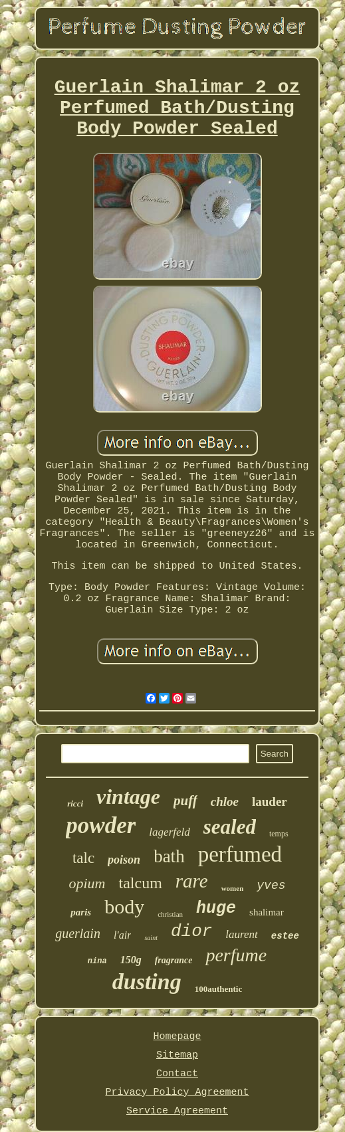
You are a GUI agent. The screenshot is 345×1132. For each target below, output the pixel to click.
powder (101, 825)
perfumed (240, 854)
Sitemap (177, 1055)
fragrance (174, 960)
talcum (140, 883)
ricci (75, 803)
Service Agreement (177, 1111)
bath (169, 856)
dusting (146, 981)
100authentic (219, 989)
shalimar (266, 912)
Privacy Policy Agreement (177, 1092)
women (232, 888)
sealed (229, 826)
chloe (225, 801)
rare (191, 881)
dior (191, 931)
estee (285, 936)
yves (271, 885)
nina (97, 961)
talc (83, 858)
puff (185, 800)
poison (124, 859)
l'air (123, 935)
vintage (128, 796)
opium (86, 883)
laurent (241, 934)
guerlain (77, 933)
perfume (236, 955)
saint (150, 937)
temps (278, 833)
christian (170, 914)
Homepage (177, 1036)
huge (216, 908)
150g (131, 959)
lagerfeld (169, 832)
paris (80, 912)
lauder (269, 801)
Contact (177, 1074)
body (124, 906)
